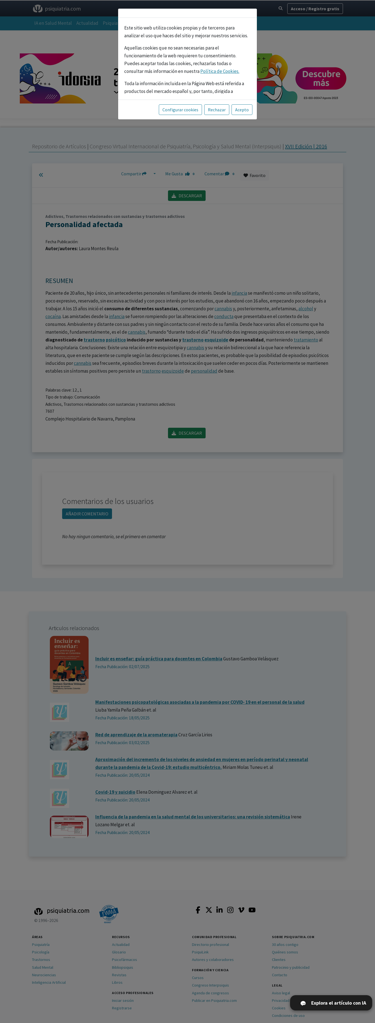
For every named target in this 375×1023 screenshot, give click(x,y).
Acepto (242, 109)
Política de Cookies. (219, 71)
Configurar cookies (180, 109)
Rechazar (217, 109)
